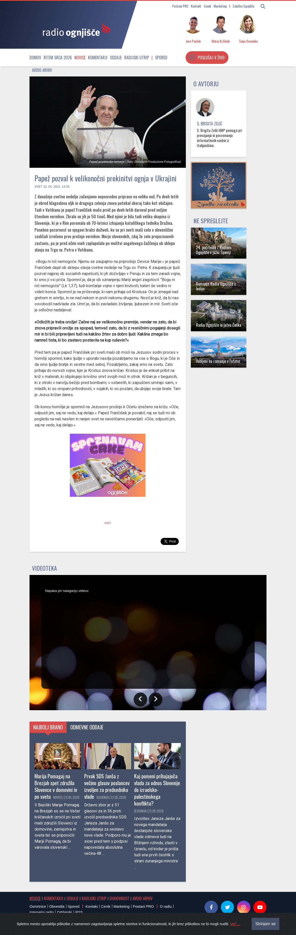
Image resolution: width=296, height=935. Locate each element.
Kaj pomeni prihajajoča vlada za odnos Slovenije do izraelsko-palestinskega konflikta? (157, 789)
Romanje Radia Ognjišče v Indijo (216, 286)
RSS (79, 912)
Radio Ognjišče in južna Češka (218, 325)
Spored (161, 57)
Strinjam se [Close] (265, 924)
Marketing (220, 6)
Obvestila (57, 906)
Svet (38, 186)
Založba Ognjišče (243, 6)
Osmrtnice (37, 906)
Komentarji (97, 57)
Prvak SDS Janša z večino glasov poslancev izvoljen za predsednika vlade (107, 786)
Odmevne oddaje (86, 727)
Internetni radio (41, 912)
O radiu (166, 906)
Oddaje (116, 57)
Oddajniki (64, 912)
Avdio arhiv (42, 70)
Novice (79, 57)
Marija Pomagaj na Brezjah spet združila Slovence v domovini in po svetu (56, 786)
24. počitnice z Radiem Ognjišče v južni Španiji (213, 249)
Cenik (207, 6)
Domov (35, 57)
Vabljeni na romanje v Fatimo (218, 361)
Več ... (235, 924)
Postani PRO (180, 6)
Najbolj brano (48, 727)
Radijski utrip (136, 57)
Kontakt (196, 6)
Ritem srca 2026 (58, 57)
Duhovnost (119, 898)
